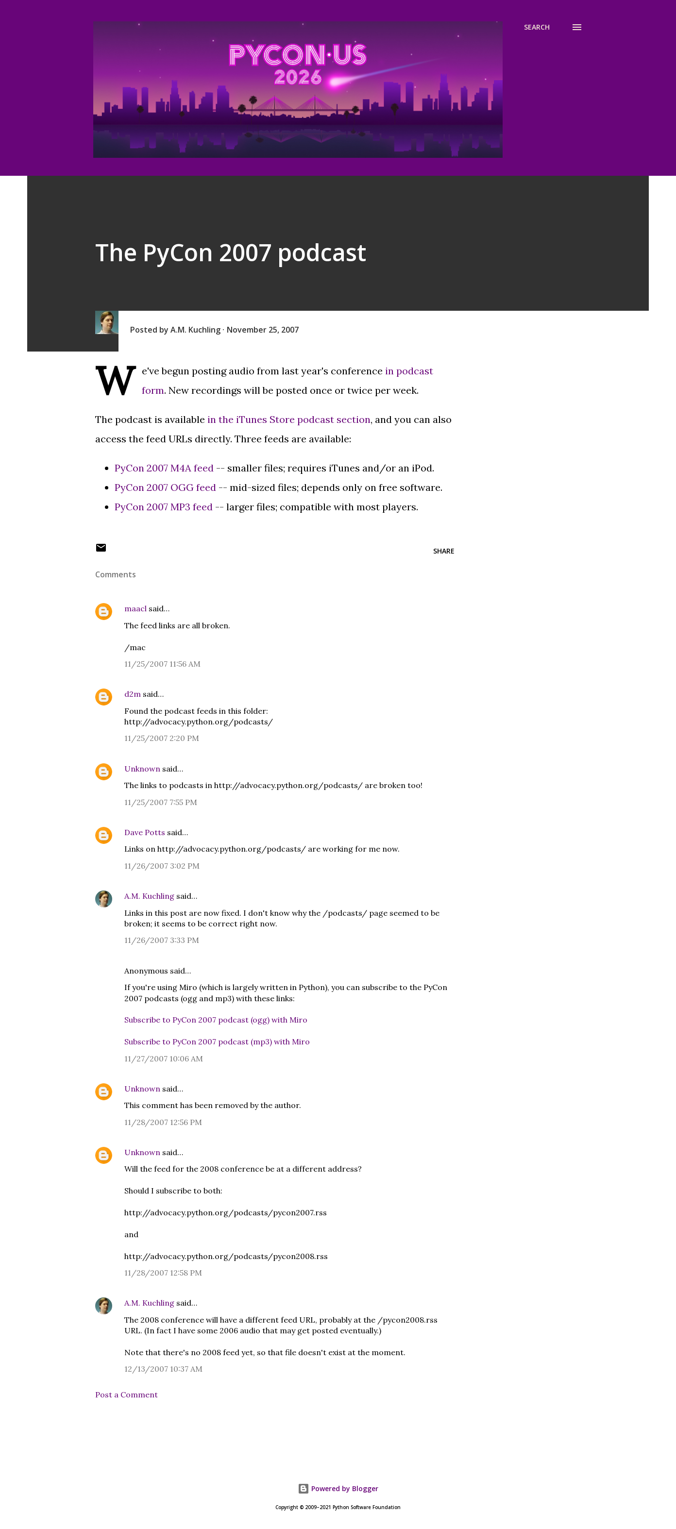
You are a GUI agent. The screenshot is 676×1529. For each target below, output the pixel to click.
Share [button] (444, 550)
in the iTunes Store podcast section (289, 419)
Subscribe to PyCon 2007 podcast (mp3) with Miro (217, 1041)
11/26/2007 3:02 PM (162, 866)
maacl (135, 608)
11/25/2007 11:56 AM (162, 664)
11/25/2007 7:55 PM (160, 802)
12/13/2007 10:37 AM (163, 1369)
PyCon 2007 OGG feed (165, 487)
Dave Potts (144, 832)
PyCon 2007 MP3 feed (164, 507)
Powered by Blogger (338, 1488)
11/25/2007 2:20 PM (161, 738)
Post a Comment (126, 1394)
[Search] (537, 27)
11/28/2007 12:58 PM (163, 1272)
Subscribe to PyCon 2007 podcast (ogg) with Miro (215, 1020)
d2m (132, 694)
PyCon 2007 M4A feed (164, 468)
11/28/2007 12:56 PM (163, 1122)
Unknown (142, 768)
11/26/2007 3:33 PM (161, 940)
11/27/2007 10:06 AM (163, 1058)
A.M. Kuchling (149, 896)
